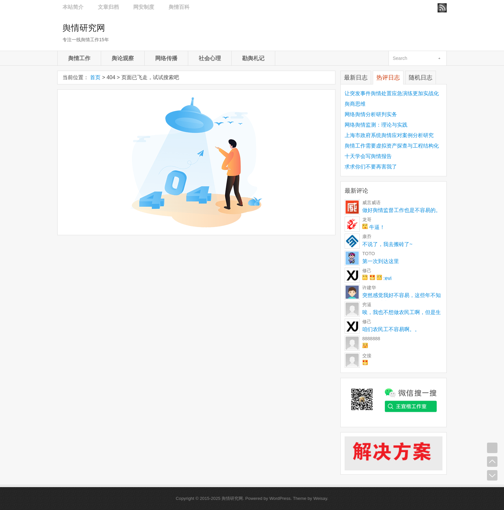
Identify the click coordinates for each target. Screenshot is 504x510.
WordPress (280, 498)
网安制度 (143, 7)
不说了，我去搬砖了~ (387, 244)
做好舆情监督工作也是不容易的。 (401, 210)
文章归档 (108, 7)
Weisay (320, 498)
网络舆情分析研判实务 (371, 114)
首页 (95, 77)
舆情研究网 (84, 28)
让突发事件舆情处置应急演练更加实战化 (392, 93)
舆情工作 (79, 58)
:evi (376, 278)
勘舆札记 (253, 58)
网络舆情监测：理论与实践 (376, 125)
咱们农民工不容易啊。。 (391, 329)
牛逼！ (373, 227)
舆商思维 (355, 104)
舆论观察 (123, 58)
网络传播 (166, 58)
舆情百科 (179, 7)
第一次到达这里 (380, 261)
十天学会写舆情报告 (368, 156)
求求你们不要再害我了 (371, 166)
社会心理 (210, 58)
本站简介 (73, 7)
